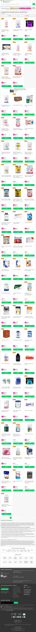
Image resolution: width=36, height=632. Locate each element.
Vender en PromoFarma (17, 592)
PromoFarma (3, 6)
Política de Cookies (18, 629)
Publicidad (14, 593)
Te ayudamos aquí (5, 589)
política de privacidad (8, 606)
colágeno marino (9, 539)
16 (23, 517)
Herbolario (7, 6)
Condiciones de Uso (18, 627)
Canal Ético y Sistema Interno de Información (18, 630)
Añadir (6, 39)
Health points (15, 594)
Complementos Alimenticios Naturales (20, 6)
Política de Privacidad (9, 610)
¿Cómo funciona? (16, 588)
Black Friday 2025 (16, 597)
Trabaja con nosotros (16, 589)
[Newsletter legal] (1, 606)
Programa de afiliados (16, 590)
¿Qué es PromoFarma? (17, 587)
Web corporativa (16, 595)
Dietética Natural (12, 6)
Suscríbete (16, 602)
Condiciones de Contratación (18, 628)
